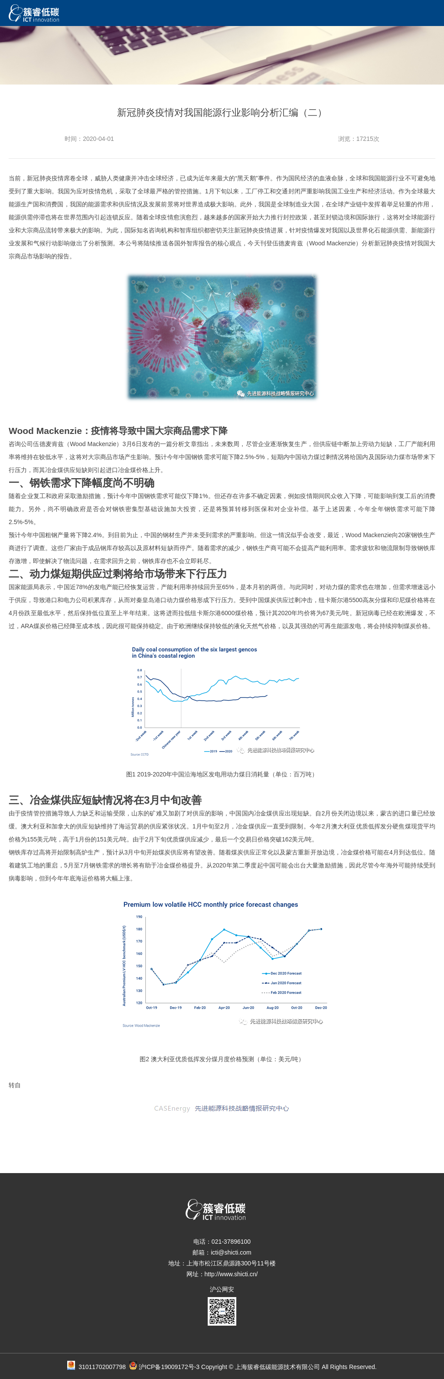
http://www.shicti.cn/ (231, 1274)
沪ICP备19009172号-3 (169, 1366)
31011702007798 (107, 1366)
